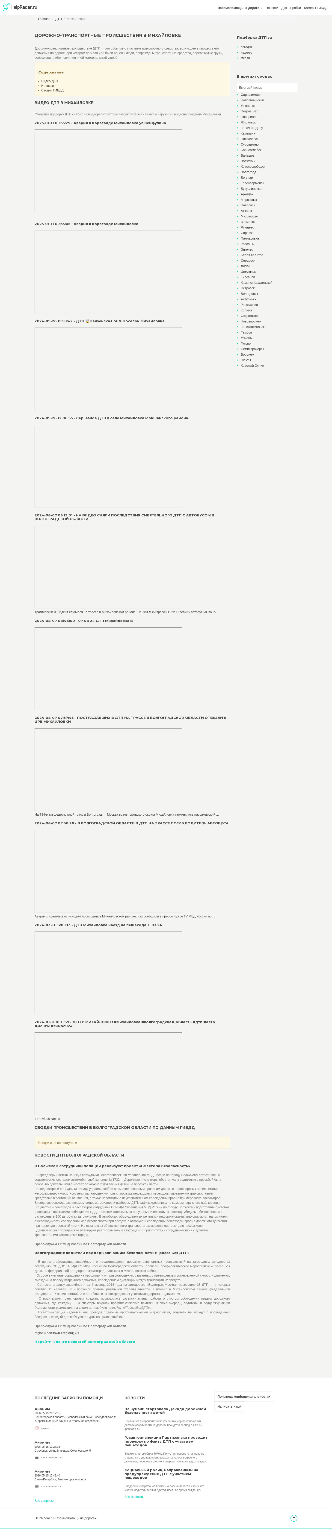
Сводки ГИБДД (52, 90)
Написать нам (229, 1406)
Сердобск (248, 260)
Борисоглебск (251, 150)
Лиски (245, 266)
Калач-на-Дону (252, 128)
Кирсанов (248, 277)
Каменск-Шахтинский (257, 282)
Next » (55, 1119)
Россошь (247, 244)
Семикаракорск (252, 349)
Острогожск (249, 316)
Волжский (248, 161)
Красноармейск (252, 183)
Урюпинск (248, 106)
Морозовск (249, 200)
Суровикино (250, 144)
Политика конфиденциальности (243, 1396)
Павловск (248, 205)
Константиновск (253, 327)
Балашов (248, 155)
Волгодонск (249, 294)
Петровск (248, 288)
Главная (44, 19)
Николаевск (249, 139)
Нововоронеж (251, 321)
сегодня (247, 47)
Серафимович (251, 95)
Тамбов (246, 332)
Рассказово (249, 305)
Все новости (134, 1497)
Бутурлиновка (251, 188)
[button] (240, 8)
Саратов (247, 233)
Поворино (248, 117)
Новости (272, 8)
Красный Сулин (252, 365)
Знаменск (248, 222)
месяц (245, 58)
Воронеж (247, 354)
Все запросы (44, 1501)
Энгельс (247, 249)
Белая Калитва (252, 255)
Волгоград (248, 172)
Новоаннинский (252, 100)
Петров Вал (249, 111)
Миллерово (249, 216)
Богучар (247, 177)
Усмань (246, 338)
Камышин (248, 133)
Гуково (246, 343)
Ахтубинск (248, 299)
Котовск (246, 310)
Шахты (246, 360)
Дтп (284, 8)
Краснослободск (253, 166)
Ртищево (247, 227)
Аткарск (247, 211)
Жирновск (248, 122)
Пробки (295, 8)
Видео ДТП (49, 81)
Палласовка (250, 238)
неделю (246, 52)
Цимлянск (248, 271)
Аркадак (247, 194)
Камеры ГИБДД (315, 8)
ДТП (58, 19)
